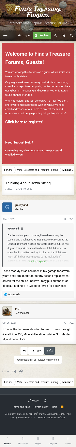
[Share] (65, 219)
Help (54, 407)
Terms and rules (21, 407)
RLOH (11, 188)
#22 (71, 322)
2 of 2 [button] (49, 350)
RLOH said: (13, 228)
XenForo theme (45, 417)
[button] (5, 35)
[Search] (71, 36)
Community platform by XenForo (35, 414)
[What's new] (63, 36)
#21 (71, 219)
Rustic (33, 400)
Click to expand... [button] (38, 261)
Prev (36, 350)
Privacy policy (41, 407)
